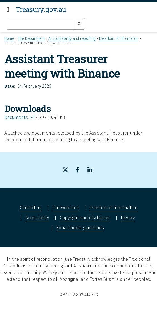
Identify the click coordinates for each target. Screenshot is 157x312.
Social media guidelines (80, 227)
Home (9, 38)
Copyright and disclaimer (85, 217)
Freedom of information (118, 38)
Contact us (30, 207)
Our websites (65, 207)
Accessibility (37, 217)
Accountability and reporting (71, 38)
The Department (31, 38)
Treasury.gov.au (41, 9)
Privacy (128, 217)
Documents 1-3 (19, 117)
